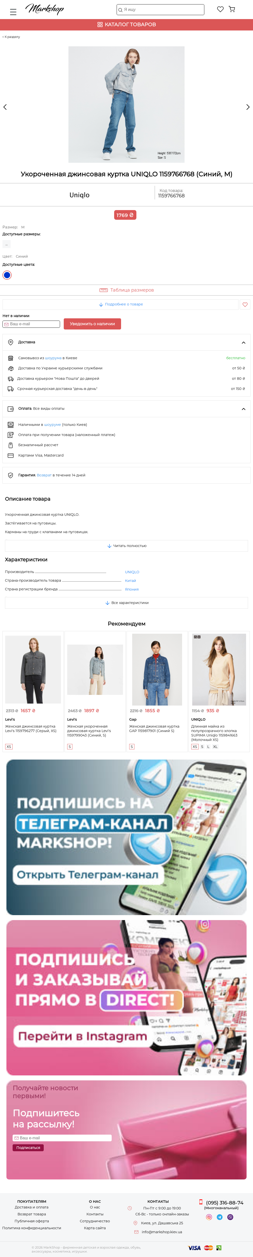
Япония (132, 589)
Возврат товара (32, 1214)
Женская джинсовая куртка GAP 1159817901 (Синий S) (154, 728)
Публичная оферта (32, 1221)
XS (9, 746)
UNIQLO (132, 572)
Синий (7, 275)
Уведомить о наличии (92, 324)
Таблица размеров (132, 290)
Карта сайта (95, 1228)
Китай (130, 580)
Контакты (95, 1214)
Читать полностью (126, 546)
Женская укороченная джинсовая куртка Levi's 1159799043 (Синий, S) (89, 731)
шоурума (53, 358)
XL (215, 746)
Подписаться (28, 1148)
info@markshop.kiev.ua (162, 1232)
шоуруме (52, 424)
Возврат (44, 475)
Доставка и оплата (31, 1207)
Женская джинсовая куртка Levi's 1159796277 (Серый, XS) (31, 728)
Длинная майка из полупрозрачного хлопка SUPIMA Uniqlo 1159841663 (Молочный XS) (214, 733)
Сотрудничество (95, 1221)
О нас (95, 1207)
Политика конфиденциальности (31, 1228)
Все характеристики (127, 603)
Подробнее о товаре (120, 304)
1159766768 (171, 196)
